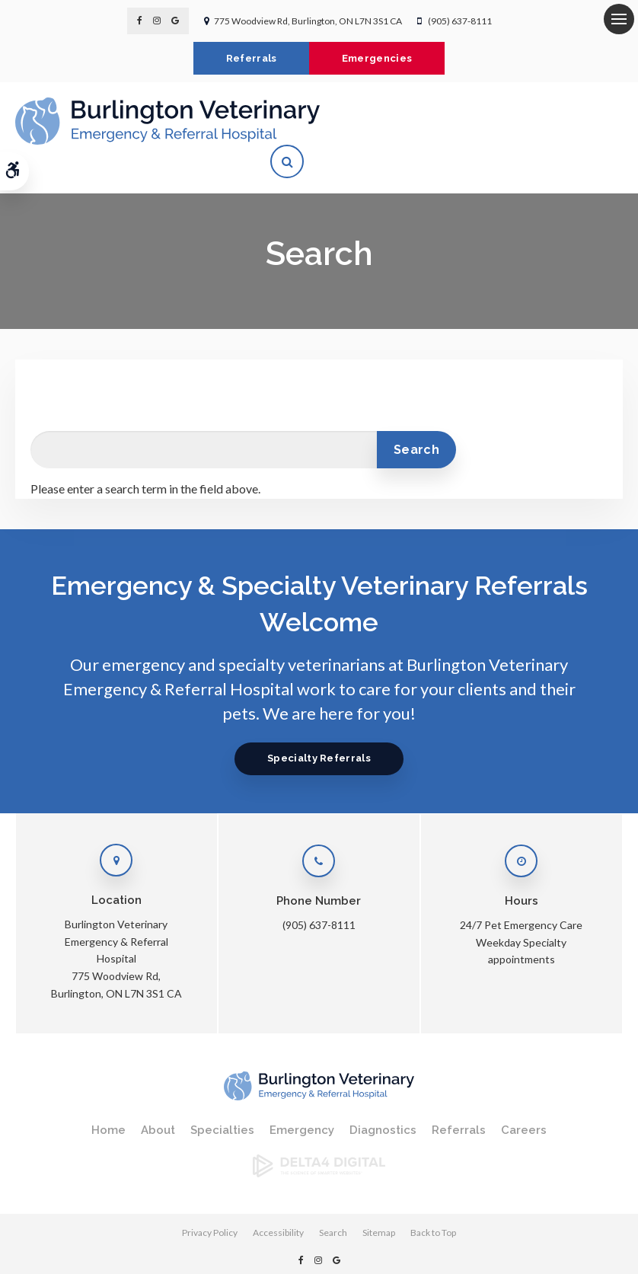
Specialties (222, 1096)
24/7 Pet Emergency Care (521, 891)
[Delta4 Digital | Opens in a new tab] (319, 1139)
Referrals (250, 58)
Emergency (302, 1096)
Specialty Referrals (319, 724)
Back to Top (433, 1199)
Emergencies (378, 58)
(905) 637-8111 (460, 21)
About (158, 1096)
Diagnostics (382, 1096)
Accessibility (278, 1199)
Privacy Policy (210, 1199)
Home (108, 1096)
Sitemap (378, 1199)
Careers (524, 1096)
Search (333, 1199)
